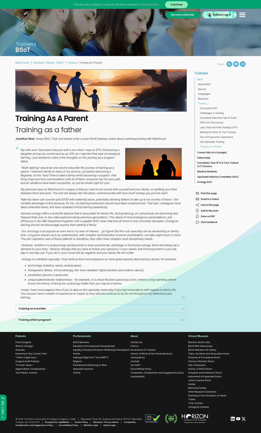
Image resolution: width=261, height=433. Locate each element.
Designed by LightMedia (57, 422)
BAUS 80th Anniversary (200, 346)
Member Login (91, 425)
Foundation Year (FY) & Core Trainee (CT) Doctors (218, 164)
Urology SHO (204, 182)
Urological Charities (198, 407)
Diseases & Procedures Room (204, 357)
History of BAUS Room (200, 369)
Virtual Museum (198, 336)
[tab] (101, 308)
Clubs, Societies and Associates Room (208, 353)
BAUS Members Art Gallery (202, 349)
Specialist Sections (83, 369)
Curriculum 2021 (208, 108)
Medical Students (207, 171)
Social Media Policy (140, 369)
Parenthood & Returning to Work (90, 365)
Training (72, 62)
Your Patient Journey (26, 372)
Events (76, 353)
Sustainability (137, 376)
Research (203, 98)
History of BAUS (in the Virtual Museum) (151, 353)
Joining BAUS (137, 357)
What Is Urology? (24, 346)
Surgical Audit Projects (27, 361)
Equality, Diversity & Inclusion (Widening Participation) (101, 349)
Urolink (76, 372)
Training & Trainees (44, 62)
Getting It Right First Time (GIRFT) (90, 357)
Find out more (150, 4)
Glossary (20, 349)
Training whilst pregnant (101, 320)
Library (191, 384)
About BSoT (204, 84)
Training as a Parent (211, 146)
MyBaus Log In (222, 15)
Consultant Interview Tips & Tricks (218, 117)
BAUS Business (81, 342)
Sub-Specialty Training (212, 141)
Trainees (201, 73)
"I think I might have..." (26, 357)
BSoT (61, 62)
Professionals (82, 336)
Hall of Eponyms (197, 365)
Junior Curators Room (199, 380)
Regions (77, 361)
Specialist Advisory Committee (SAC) (218, 176)
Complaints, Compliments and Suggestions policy (157, 372)
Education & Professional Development (94, 346)
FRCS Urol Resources (211, 122)
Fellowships (203, 157)
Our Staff (135, 365)
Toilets (192, 399)
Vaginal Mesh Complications (30, 369)
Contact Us (136, 342)
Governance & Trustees (143, 349)
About (134, 336)
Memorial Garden (197, 388)
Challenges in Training (212, 113)
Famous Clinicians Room (201, 361)
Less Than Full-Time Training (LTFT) (219, 127)
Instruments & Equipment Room (204, 376)
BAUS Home (22, 62)
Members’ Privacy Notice (106, 422)
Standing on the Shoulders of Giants (207, 395)
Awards (202, 89)
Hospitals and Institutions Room (205, 372)
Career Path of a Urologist (211, 152)
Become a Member (182, 15)
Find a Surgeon (23, 342)
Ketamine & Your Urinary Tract (31, 353)
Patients (20, 336)
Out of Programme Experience (216, 137)
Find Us (134, 346)
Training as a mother (101, 308)
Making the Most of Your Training (218, 132)
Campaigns (204, 94)
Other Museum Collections (202, 391)
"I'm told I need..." (24, 365)
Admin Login (109, 425)
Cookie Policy (81, 422)
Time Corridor (195, 403)
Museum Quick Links (199, 342)
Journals (135, 361)
